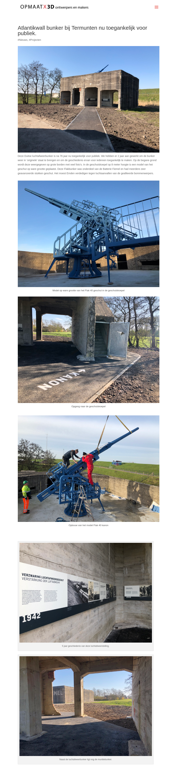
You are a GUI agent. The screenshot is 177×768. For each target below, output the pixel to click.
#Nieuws (23, 39)
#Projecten (35, 39)
